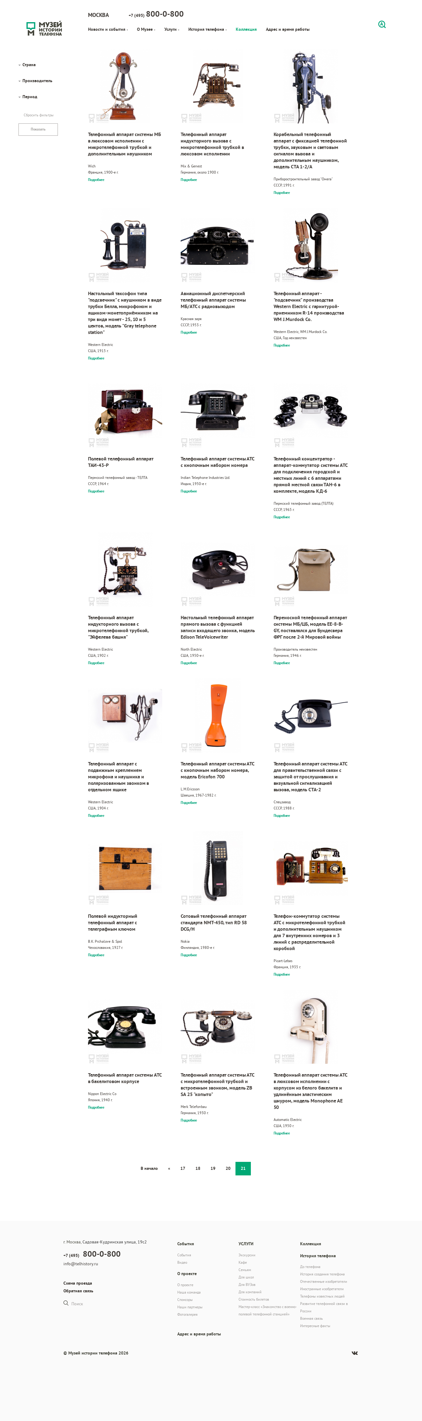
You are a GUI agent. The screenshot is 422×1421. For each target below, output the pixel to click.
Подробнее (96, 179)
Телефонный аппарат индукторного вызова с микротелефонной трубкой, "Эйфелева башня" (118, 627)
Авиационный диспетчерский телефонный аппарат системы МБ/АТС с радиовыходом (213, 300)
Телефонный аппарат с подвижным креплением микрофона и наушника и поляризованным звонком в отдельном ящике (118, 777)
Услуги (171, 29)
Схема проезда (77, 1283)
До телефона (310, 1266)
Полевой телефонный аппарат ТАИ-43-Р (120, 462)
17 (182, 1168)
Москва (98, 14)
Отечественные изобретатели (323, 1281)
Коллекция (246, 29)
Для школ (246, 1277)
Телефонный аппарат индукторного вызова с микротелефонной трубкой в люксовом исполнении (212, 144)
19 (213, 1168)
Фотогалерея (187, 1314)
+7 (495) (156, 14)
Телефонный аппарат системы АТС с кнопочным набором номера (217, 462)
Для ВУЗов (247, 1284)
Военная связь (311, 1318)
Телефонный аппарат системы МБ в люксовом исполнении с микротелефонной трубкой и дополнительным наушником (124, 144)
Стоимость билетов (254, 1299)
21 (243, 1168)
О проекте (185, 1285)
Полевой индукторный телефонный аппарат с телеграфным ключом (112, 922)
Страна (29, 64)
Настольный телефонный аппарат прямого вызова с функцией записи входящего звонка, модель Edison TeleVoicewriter (218, 627)
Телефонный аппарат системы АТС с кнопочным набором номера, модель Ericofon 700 (217, 770)
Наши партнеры (190, 1307)
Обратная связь (78, 1291)
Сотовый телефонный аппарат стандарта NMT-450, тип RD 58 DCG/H (214, 922)
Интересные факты (315, 1325)
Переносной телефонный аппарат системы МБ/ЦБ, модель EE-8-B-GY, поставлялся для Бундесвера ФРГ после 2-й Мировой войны (310, 627)
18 (197, 1168)
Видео (182, 1262)
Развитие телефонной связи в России (324, 1307)
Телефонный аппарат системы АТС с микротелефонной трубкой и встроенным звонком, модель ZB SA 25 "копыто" (217, 1085)
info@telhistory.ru (80, 1263)
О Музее (146, 29)
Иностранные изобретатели (322, 1289)
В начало (149, 1168)
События (184, 1255)
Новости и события (108, 29)
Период (29, 96)
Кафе (243, 1262)
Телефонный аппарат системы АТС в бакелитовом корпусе (125, 1078)
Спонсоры (185, 1299)
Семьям (245, 1269)
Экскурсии (247, 1255)
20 (228, 1168)
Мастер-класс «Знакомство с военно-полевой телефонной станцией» (268, 1310)
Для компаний (250, 1292)
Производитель (37, 80)
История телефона (207, 29)
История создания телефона (322, 1274)
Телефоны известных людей (322, 1296)
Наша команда (189, 1292)
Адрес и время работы (288, 29)
